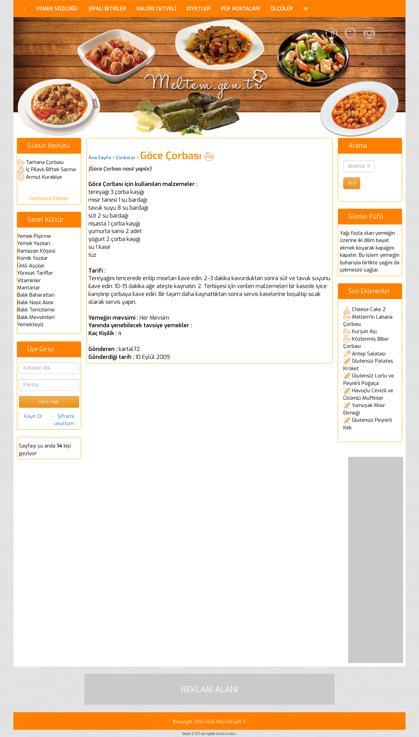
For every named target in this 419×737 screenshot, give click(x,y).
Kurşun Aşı (364, 331)
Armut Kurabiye (44, 177)
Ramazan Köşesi (36, 251)
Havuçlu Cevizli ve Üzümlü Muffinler (368, 394)
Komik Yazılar (32, 258)
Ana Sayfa (99, 158)
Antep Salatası (369, 353)
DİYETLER (198, 8)
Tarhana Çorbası (45, 162)
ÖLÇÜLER (281, 8)
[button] (305, 8)
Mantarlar (28, 287)
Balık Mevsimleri (36, 317)
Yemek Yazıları (33, 243)
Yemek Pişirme (34, 236)
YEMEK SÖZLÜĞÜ (57, 8)
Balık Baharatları (36, 295)
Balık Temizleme (36, 309)
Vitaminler (29, 280)
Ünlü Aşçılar (31, 265)
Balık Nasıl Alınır (35, 302)
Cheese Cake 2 (369, 309)
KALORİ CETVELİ (156, 8)
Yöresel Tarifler (35, 273)
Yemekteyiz (30, 324)
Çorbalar (126, 158)
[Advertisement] (375, 560)
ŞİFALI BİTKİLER (107, 8)
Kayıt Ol (33, 416)
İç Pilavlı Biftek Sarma (51, 169)
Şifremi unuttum (64, 420)
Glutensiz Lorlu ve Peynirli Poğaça (368, 379)
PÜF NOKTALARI (240, 8)
